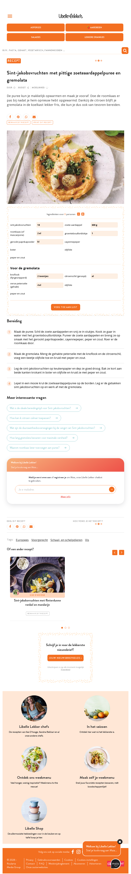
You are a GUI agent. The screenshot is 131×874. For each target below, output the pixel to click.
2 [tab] (65, 628)
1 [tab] (62, 628)
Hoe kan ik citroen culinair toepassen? (34, 418)
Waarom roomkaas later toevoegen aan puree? (38, 448)
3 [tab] (69, 628)
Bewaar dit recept (18, 122)
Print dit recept (42, 122)
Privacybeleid (65, 670)
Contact (30, 864)
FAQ (42, 864)
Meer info (65, 496)
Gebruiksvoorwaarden (50, 860)
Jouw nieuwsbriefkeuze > (65, 658)
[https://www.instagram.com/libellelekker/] (79, 852)
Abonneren (81, 864)
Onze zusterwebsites (37, 868)
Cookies (70, 860)
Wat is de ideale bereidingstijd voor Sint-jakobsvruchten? (44, 408)
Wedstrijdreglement (60, 864)
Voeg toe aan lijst (65, 307)
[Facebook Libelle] (73, 852)
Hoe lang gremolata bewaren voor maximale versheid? (42, 438)
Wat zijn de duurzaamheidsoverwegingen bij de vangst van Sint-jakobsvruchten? (56, 428)
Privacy (30, 860)
